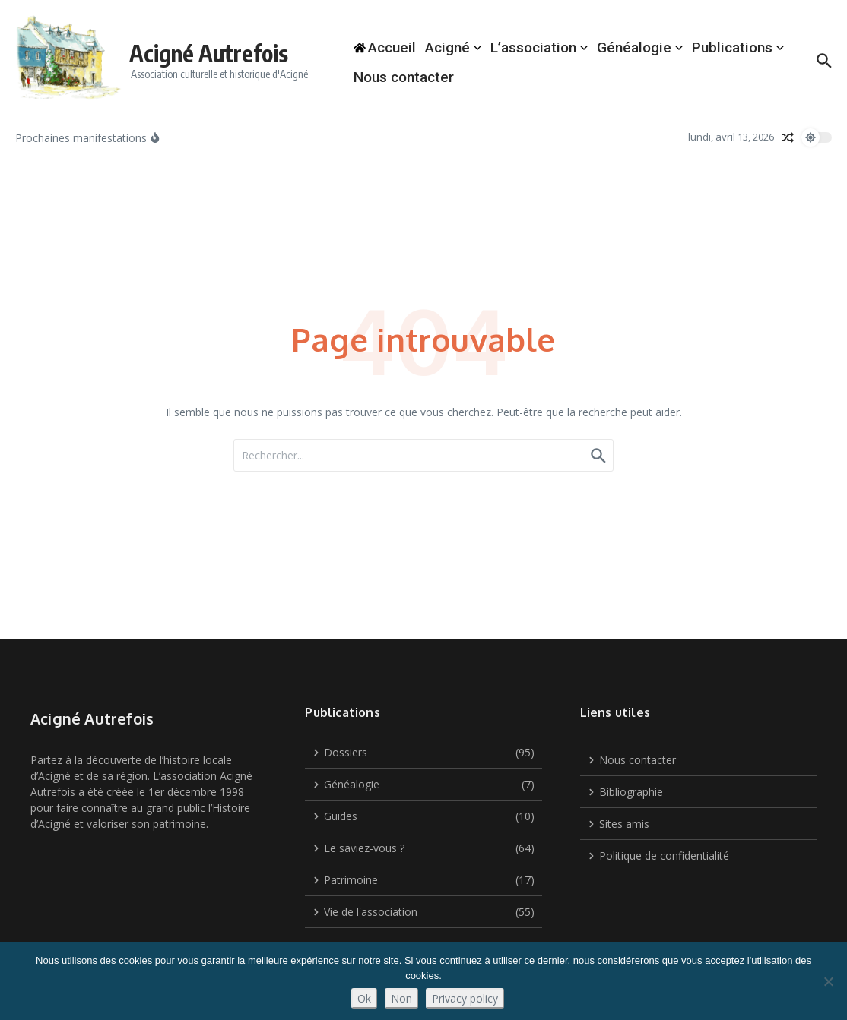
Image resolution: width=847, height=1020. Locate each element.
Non (401, 998)
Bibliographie (625, 792)
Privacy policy (465, 998)
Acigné (453, 47)
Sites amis (618, 823)
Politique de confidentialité (658, 855)
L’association (539, 47)
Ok (364, 998)
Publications (738, 47)
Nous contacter (404, 77)
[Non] (828, 981)
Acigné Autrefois (208, 53)
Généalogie (640, 47)
